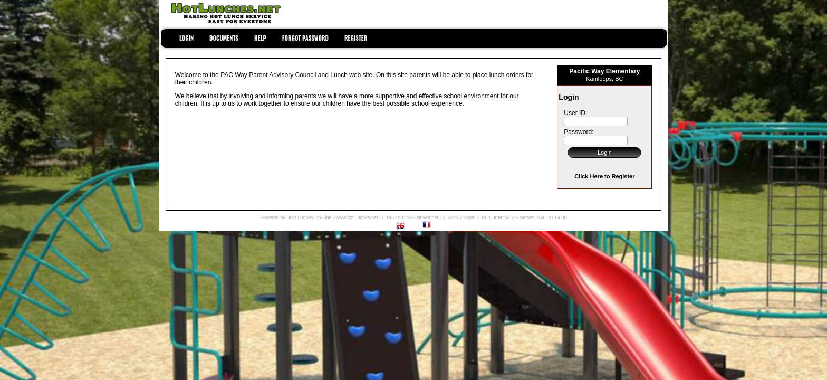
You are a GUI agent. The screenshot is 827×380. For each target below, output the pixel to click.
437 (510, 217)
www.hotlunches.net (356, 217)
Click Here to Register (604, 176)
